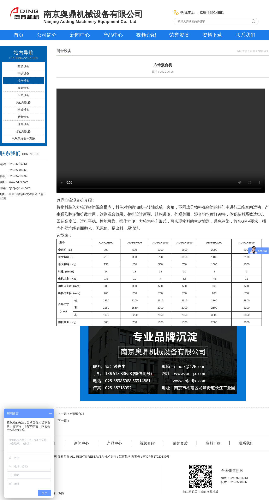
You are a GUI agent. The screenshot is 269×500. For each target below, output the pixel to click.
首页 (19, 35)
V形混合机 (77, 414)
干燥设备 (23, 73)
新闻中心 (80, 35)
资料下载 (212, 35)
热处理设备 (23, 102)
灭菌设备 (23, 95)
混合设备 (23, 80)
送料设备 (23, 124)
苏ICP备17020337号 (156, 456)
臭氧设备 (23, 88)
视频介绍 (146, 35)
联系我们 (245, 35)
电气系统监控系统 (23, 138)
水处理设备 (23, 131)
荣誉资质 (179, 35)
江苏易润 (125, 456)
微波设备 (23, 66)
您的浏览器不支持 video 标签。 (160, 141)
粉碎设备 (23, 109)
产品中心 (113, 35)
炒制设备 (23, 117)
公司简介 (47, 35)
